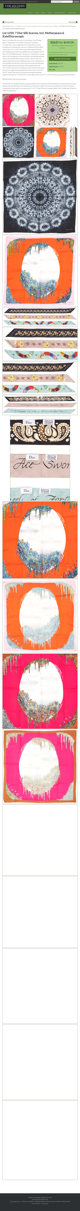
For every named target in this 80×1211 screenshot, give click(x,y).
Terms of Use (44, 1203)
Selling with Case (62, 59)
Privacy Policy (36, 1203)
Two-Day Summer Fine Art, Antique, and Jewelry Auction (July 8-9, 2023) (37, 26)
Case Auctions (15, 6)
